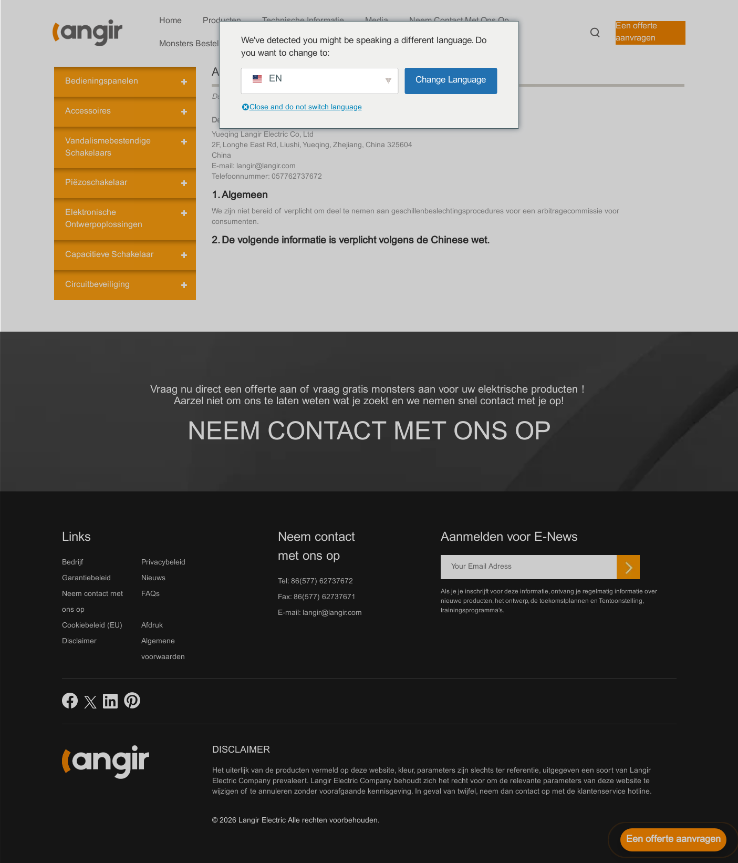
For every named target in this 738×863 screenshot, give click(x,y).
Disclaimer (79, 641)
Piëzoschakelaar (96, 183)
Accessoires (88, 111)
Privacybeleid (163, 562)
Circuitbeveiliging (97, 285)
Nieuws (153, 578)
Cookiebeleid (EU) (92, 625)
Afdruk (152, 625)
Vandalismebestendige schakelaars (108, 147)
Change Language (450, 80)
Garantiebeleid (86, 578)
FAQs (150, 594)
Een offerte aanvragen (636, 32)
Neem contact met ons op (369, 433)
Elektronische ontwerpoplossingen (103, 219)
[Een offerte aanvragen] (673, 839)
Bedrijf (72, 562)
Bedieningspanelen (101, 81)
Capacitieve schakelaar (109, 255)
